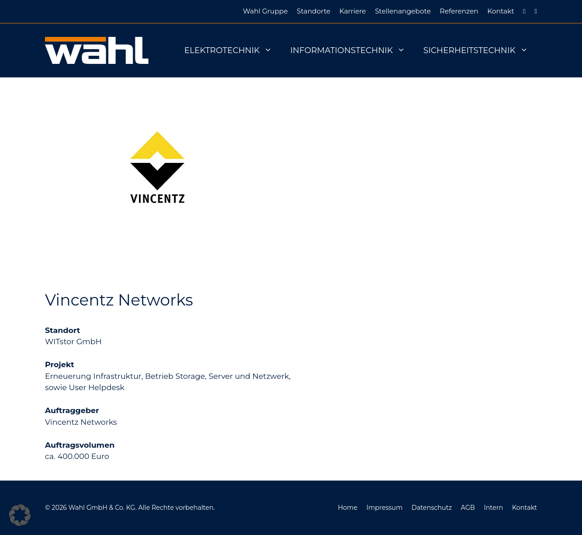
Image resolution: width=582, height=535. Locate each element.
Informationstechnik (352, 50)
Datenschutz (432, 508)
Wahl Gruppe (265, 11)
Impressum (385, 508)
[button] (20, 515)
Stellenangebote (403, 11)
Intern (493, 508)
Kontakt (500, 11)
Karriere (353, 11)
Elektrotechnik (233, 50)
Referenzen (459, 11)
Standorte (314, 11)
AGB (468, 508)
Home (347, 508)
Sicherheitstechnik (480, 50)
